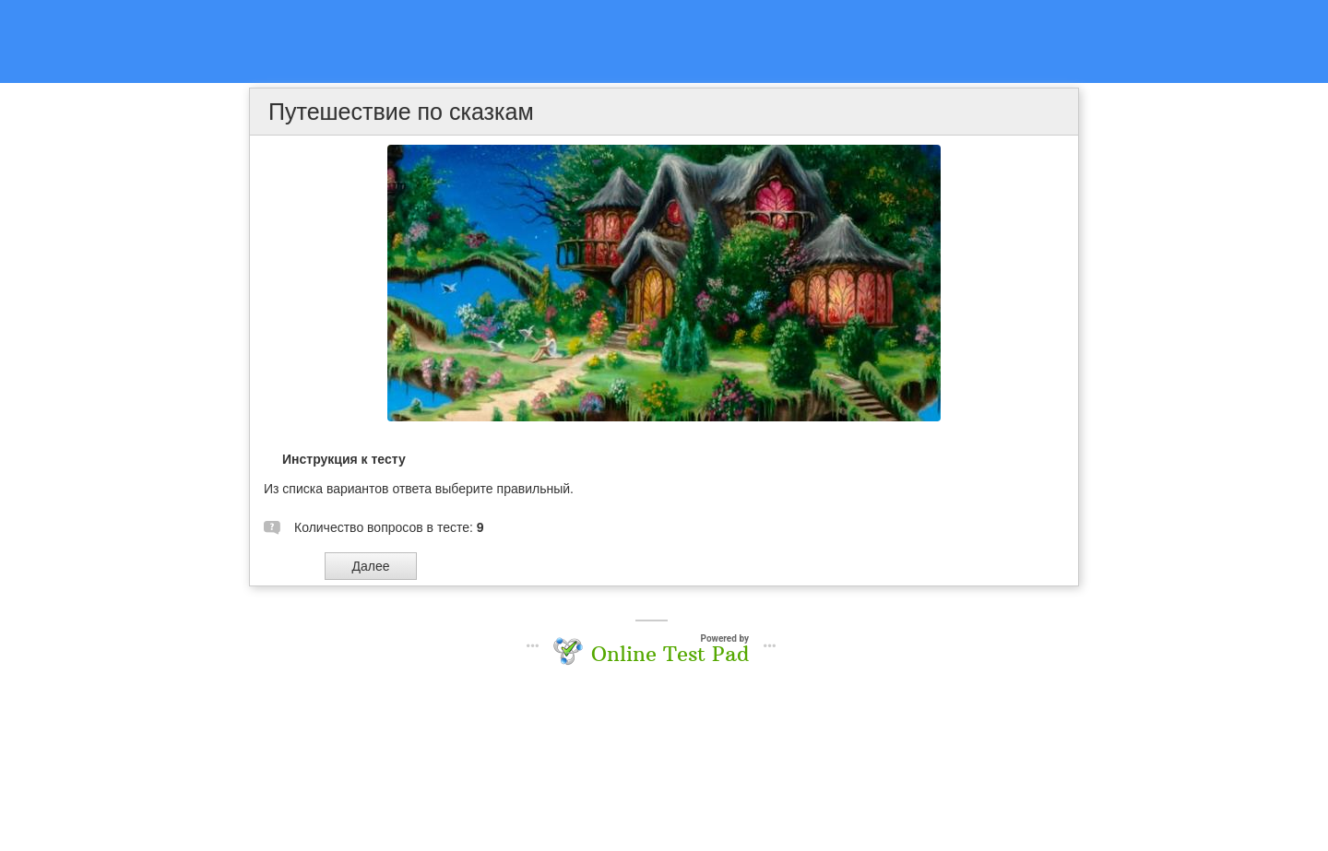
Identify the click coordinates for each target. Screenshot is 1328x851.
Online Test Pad (670, 654)
